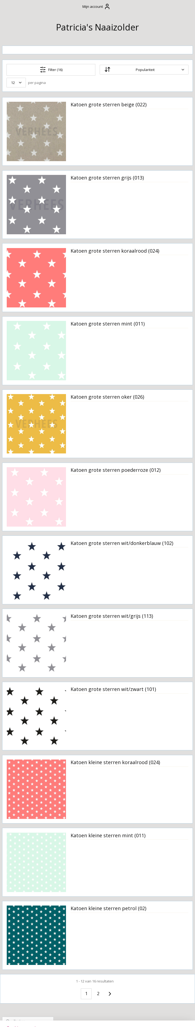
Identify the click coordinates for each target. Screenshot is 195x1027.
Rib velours (22, 562)
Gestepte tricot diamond (26, 440)
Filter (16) (92, 69)
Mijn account (96, 6)
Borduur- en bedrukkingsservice (26, 307)
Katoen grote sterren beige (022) (150, 108)
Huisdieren (18, 296)
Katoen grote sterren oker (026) (156, 400)
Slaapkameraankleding (30, 214)
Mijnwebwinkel (161, 1017)
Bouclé (18, 406)
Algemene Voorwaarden (20, 152)
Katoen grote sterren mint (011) (157, 327)
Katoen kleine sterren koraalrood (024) (151, 765)
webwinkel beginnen (114, 1017)
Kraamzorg (18, 278)
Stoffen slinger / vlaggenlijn (23, 253)
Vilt (14, 653)
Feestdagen (18, 241)
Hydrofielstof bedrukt (24, 468)
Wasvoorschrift (22, 178)
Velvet (17, 625)
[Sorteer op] (158, 69)
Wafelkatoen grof (29, 671)
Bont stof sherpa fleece (28, 394)
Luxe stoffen (23, 530)
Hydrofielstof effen (24, 454)
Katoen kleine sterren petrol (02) (151, 911)
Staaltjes (19, 680)
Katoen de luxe (26, 512)
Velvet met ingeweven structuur (22, 639)
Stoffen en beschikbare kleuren (27, 321)
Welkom (15, 132)
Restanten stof (26, 351)
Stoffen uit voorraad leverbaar (21, 337)
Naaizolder (14, 707)
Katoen (18, 503)
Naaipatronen (21, 689)
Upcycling (16, 287)
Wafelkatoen (24, 662)
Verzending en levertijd (21, 166)
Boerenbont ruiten (23, 381)
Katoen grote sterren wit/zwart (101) (150, 692)
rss (93, 1017)
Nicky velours (24, 539)
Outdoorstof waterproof (23, 550)
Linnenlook (22, 521)
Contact (14, 141)
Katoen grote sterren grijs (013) (156, 181)
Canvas (18, 415)
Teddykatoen (24, 598)
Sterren (18, 589)
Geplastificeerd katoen (26, 426)
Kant (15, 493)
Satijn (16, 580)
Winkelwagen (22, 97)
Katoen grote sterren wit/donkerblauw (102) (152, 546)
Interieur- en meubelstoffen (26, 482)
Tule (15, 607)
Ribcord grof (23, 571)
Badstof (19, 361)
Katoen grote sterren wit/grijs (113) (150, 619)
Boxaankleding (22, 205)
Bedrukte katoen (28, 369)
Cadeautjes (18, 187)
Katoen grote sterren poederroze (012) (150, 473)
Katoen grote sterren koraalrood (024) (150, 254)
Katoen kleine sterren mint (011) (151, 838)
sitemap (82, 1017)
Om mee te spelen (25, 223)
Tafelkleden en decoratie (22, 266)
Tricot (17, 616)
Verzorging (18, 196)
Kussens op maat (24, 232)
